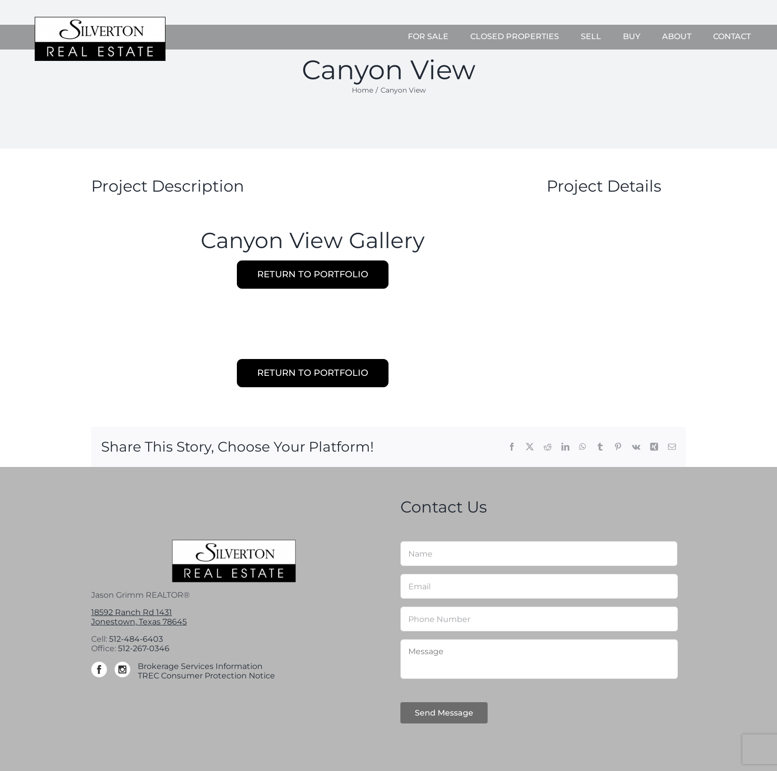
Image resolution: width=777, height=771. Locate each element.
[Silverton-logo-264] (100, 20)
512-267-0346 (143, 648)
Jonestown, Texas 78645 (139, 621)
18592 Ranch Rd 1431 (131, 612)
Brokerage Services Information (200, 666)
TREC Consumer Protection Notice (206, 675)
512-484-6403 (136, 639)
